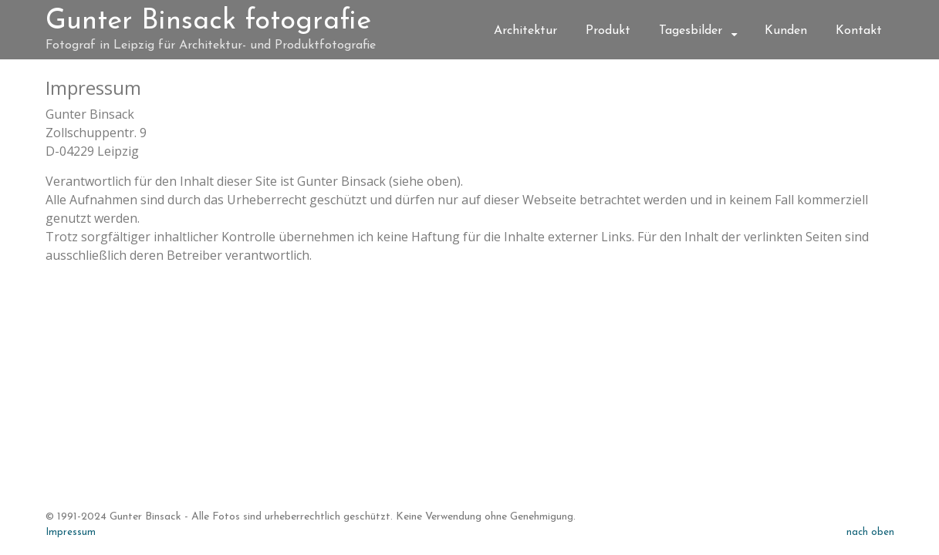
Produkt (608, 31)
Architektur (525, 31)
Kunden (786, 31)
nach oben (870, 532)
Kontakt (859, 31)
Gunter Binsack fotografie (208, 21)
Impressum (71, 532)
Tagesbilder (690, 31)
